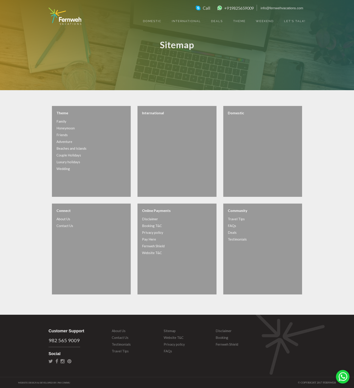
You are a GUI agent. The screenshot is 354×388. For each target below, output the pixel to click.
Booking (222, 337)
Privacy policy (152, 232)
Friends (62, 135)
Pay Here (149, 239)
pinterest (69, 361)
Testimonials (237, 239)
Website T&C (152, 253)
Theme (239, 21)
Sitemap (170, 331)
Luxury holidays (68, 162)
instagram (63, 361)
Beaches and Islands (71, 148)
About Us (63, 219)
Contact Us (64, 226)
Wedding (63, 169)
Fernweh (65, 16)
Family (61, 121)
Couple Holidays (68, 155)
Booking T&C (152, 226)
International (186, 21)
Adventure (64, 142)
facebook (57, 361)
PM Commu (64, 382)
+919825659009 (239, 8)
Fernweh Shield (153, 246)
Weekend (265, 21)
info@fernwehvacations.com (282, 8)
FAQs (232, 226)
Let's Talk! (294, 21)
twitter (51, 361)
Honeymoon (65, 128)
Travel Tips (236, 219)
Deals (217, 21)
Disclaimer (150, 219)
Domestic (152, 21)
